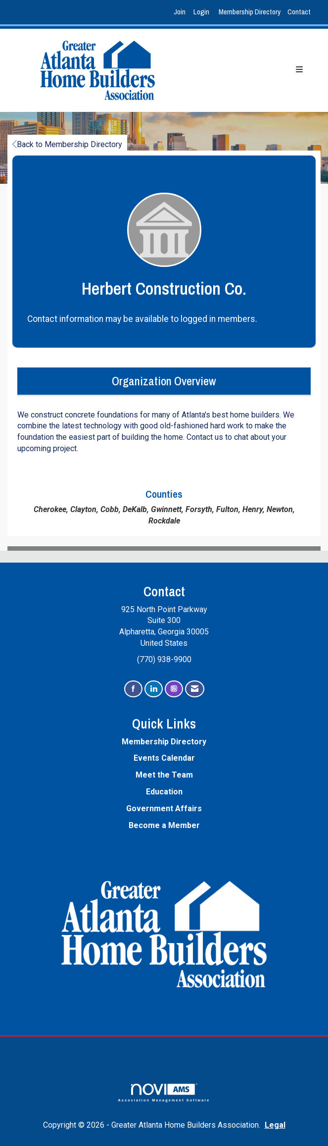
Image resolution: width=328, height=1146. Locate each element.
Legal (275, 1125)
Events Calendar (164, 758)
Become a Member (164, 825)
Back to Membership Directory (67, 144)
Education (164, 791)
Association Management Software (164, 1093)
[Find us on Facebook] (133, 689)
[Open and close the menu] (248, 70)
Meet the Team (164, 775)
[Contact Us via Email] (194, 689)
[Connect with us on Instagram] (174, 689)
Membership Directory (250, 11)
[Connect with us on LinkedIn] (153, 689)
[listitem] (181, 12)
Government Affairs (164, 808)
